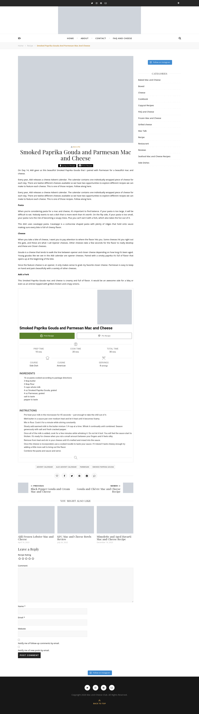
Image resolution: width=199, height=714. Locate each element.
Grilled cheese (145, 124)
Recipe (30, 45)
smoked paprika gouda (103, 467)
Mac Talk (142, 130)
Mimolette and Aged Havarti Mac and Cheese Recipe (114, 538)
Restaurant (143, 143)
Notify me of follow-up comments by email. (38, 643)
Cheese (141, 92)
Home (70, 38)
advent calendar (45, 467)
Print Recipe (85, 165)
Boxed (141, 86)
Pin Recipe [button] (104, 336)
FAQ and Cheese (122, 38)
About (84, 38)
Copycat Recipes (146, 105)
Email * (21, 617)
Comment (23, 565)
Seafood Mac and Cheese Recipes (154, 156)
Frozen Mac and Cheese (149, 118)
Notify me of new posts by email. (33, 650)
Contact (100, 38)
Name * (21, 606)
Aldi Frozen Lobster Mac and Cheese (36, 538)
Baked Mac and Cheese (149, 79)
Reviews (142, 150)
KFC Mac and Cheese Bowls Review (74, 538)
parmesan (84, 467)
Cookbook (143, 99)
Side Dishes (143, 162)
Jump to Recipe (67, 165)
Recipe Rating (24, 554)
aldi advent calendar (66, 467)
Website (22, 628)
